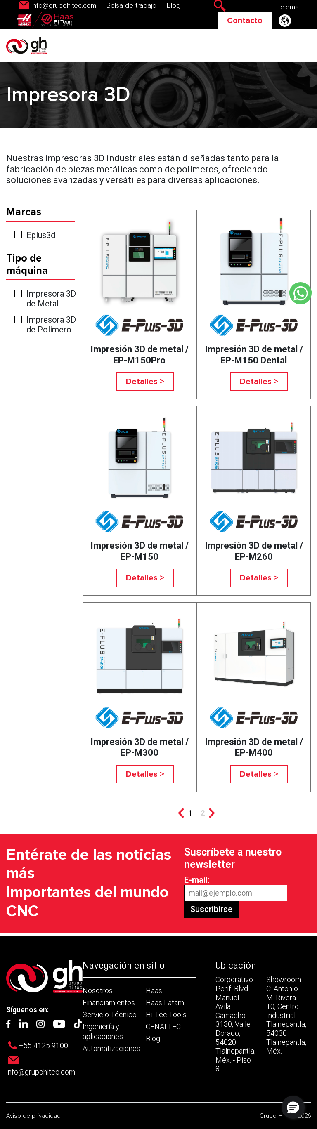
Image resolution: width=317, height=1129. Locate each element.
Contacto (245, 20)
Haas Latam (165, 1002)
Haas (154, 990)
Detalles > (145, 381)
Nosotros (98, 990)
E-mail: (197, 880)
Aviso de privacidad (33, 1116)
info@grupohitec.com (63, 5)
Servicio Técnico (110, 1014)
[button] (293, 1107)
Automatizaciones (111, 1048)
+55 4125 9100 (43, 1045)
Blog (173, 5)
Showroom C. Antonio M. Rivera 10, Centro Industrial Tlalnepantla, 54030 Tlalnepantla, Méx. (286, 1015)
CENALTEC (163, 1026)
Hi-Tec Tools (166, 1014)
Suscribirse (211, 909)
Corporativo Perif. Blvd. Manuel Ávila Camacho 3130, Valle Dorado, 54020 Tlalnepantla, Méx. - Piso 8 (235, 1024)
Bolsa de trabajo (131, 5)
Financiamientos (109, 1002)
